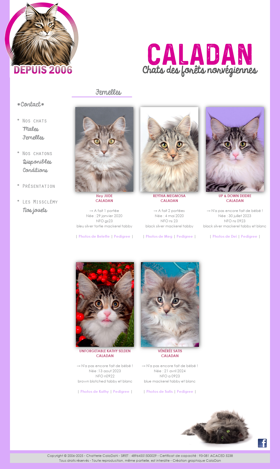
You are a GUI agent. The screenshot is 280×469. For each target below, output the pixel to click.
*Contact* (30, 104)
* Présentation (36, 187)
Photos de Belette (94, 236)
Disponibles (37, 162)
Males (30, 129)
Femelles (33, 137)
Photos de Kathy (94, 391)
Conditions (35, 170)
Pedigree (122, 236)
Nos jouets (35, 210)
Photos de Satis (160, 391)
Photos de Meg (159, 236)
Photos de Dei (225, 236)
